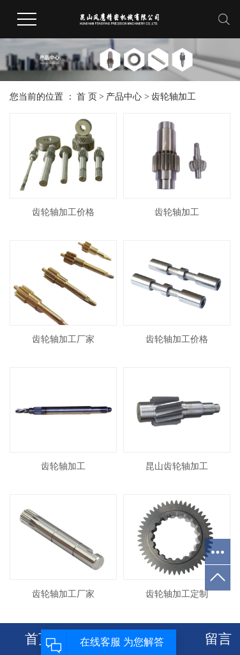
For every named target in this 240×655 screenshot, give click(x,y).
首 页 (87, 97)
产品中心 (124, 97)
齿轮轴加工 (173, 97)
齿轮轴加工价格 (63, 212)
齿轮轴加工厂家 (63, 339)
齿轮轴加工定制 (177, 594)
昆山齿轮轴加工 (177, 466)
